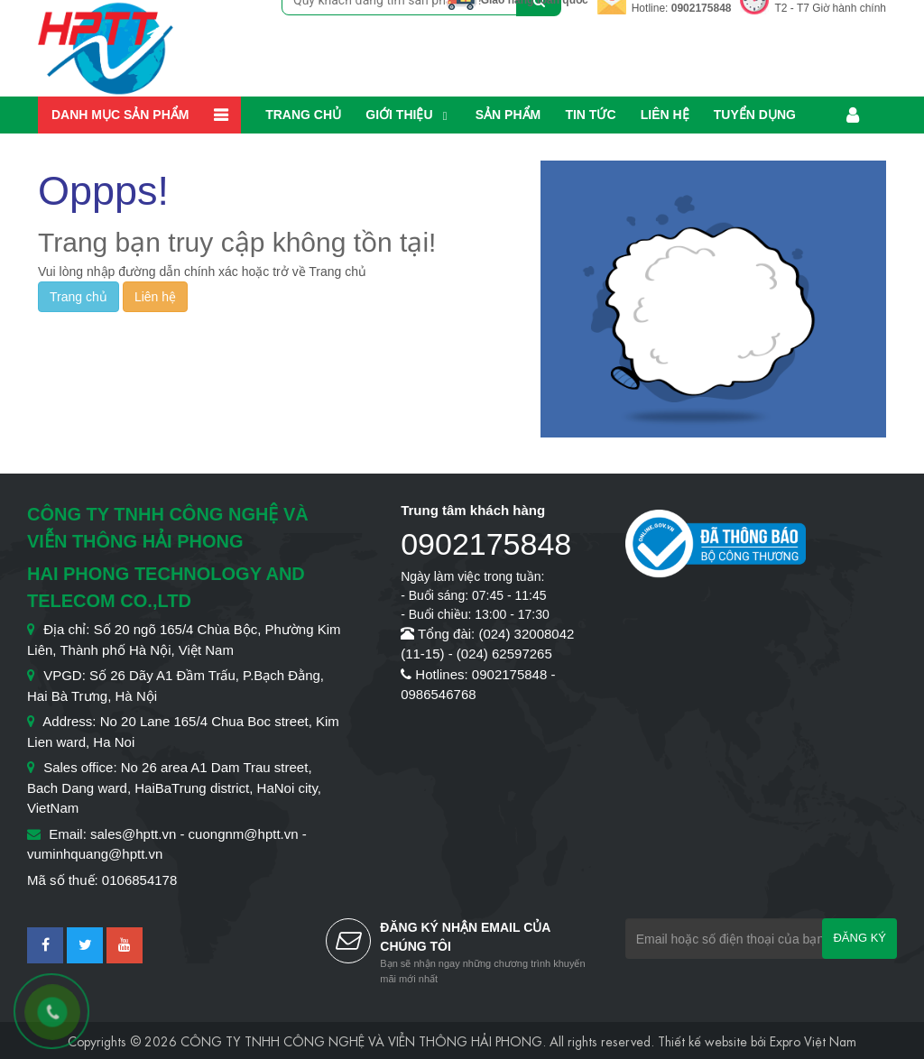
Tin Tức (590, 114)
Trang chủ (303, 114)
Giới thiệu (398, 114)
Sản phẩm (508, 114)
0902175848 (701, 8)
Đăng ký (859, 937)
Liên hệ (665, 114)
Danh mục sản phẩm (120, 114)
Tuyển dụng (755, 114)
